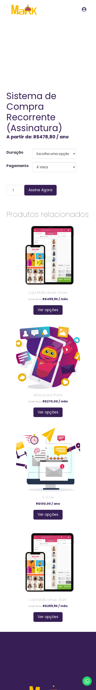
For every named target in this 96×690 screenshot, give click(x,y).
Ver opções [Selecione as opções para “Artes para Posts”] (48, 412)
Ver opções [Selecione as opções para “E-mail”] (48, 514)
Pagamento (17, 165)
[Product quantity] (14, 190)
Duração (14, 152)
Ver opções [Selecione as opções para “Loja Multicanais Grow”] (48, 309)
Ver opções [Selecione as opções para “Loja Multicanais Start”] (48, 616)
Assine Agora (40, 190)
